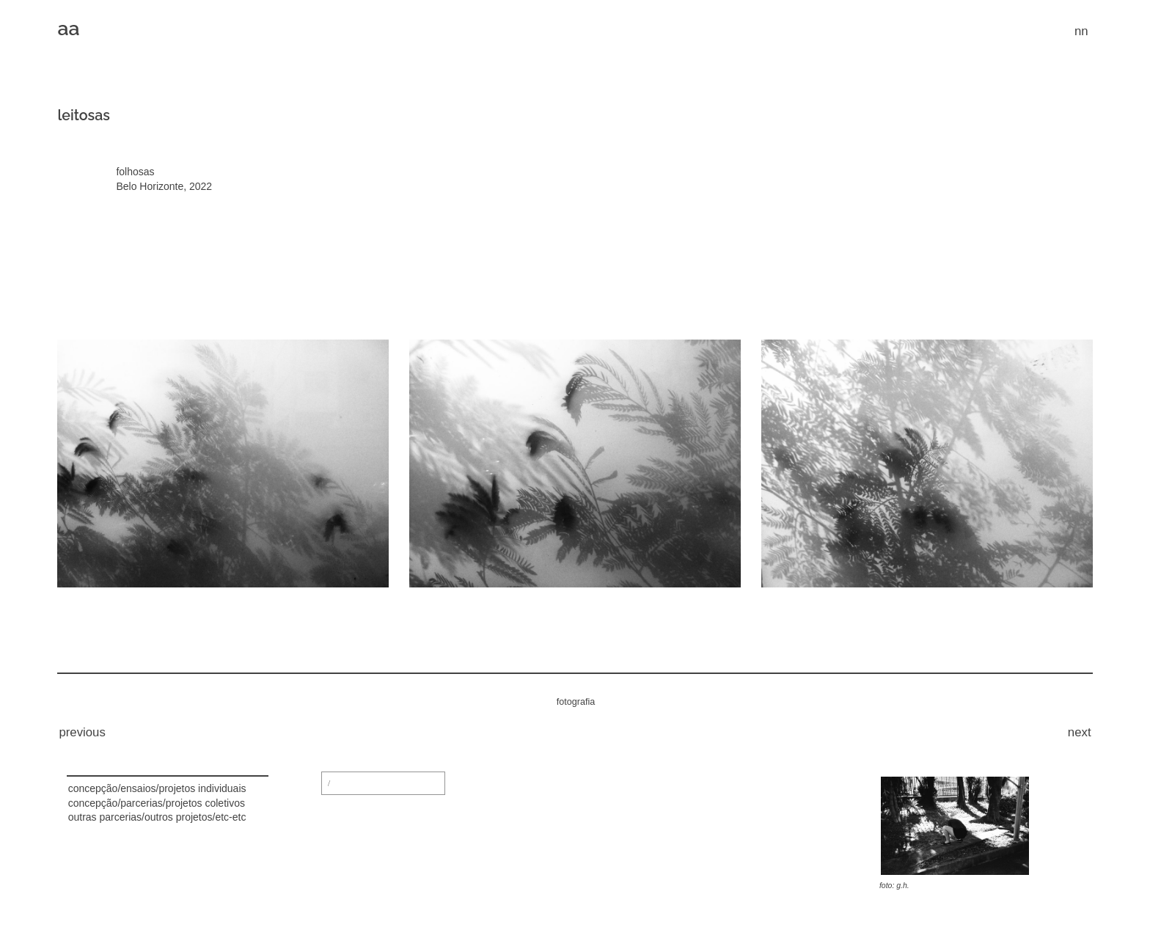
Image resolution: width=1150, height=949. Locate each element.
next (1079, 732)
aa (68, 28)
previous (82, 732)
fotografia (576, 702)
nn (1081, 31)
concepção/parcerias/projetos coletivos (156, 803)
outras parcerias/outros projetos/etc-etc (157, 817)
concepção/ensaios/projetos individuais (157, 788)
